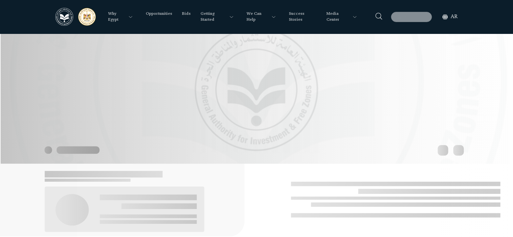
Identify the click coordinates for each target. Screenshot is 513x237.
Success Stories (296, 17)
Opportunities (159, 14)
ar (454, 16)
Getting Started (207, 17)
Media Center (332, 17)
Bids (186, 14)
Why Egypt (113, 17)
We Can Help (254, 17)
